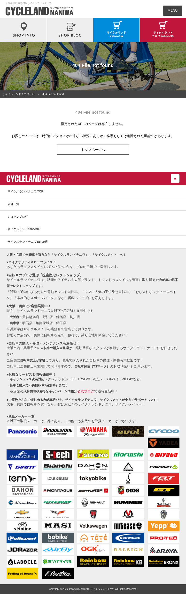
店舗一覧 (13, 204)
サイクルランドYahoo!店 (24, 229)
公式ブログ (85, 391)
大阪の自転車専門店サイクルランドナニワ (92, 589)
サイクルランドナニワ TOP (25, 191)
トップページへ (93, 150)
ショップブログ (18, 216)
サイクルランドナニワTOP (18, 94)
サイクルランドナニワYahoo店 (28, 241)
